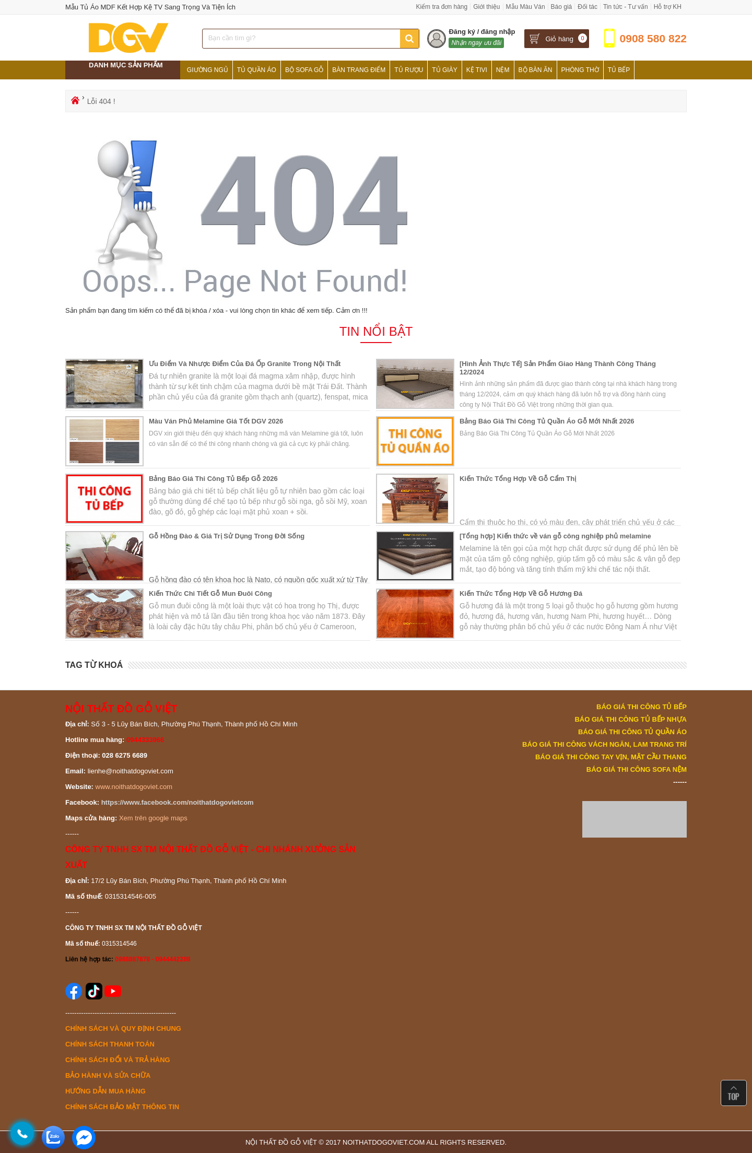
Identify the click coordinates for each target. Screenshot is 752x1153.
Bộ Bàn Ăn (536, 70)
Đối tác (587, 6)
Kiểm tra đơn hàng (441, 6)
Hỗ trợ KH (668, 6)
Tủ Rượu (408, 70)
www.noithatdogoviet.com (134, 787)
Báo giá (561, 6)
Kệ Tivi (476, 70)
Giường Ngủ (207, 70)
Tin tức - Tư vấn (625, 6)
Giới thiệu (486, 6)
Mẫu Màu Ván (525, 6)
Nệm (503, 70)
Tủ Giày (444, 70)
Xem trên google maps (153, 818)
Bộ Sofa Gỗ (304, 70)
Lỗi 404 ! (101, 101)
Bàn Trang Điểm (358, 70)
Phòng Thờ (580, 70)
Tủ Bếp (619, 70)
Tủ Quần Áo (256, 70)
